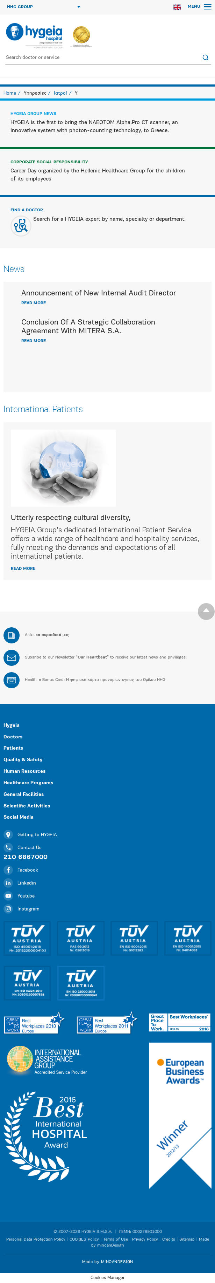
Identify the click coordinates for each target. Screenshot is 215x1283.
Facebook (20, 870)
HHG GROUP (43, 7)
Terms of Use (115, 1239)
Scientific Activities (26, 806)
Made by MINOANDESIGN (107, 1262)
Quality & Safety (22, 760)
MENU (200, 6)
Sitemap (187, 1239)
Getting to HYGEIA (30, 835)
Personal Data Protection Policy (35, 1239)
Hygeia (11, 725)
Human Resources (24, 771)
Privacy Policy (145, 1239)
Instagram (21, 909)
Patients (13, 748)
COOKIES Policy (84, 1239)
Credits (168, 1239)
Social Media (18, 817)
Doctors (12, 737)
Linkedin (19, 883)
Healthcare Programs (28, 783)
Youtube (19, 896)
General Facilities (23, 794)
